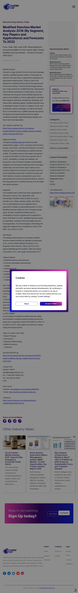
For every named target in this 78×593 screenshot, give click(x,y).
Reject (26, 304)
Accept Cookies (51, 304)
